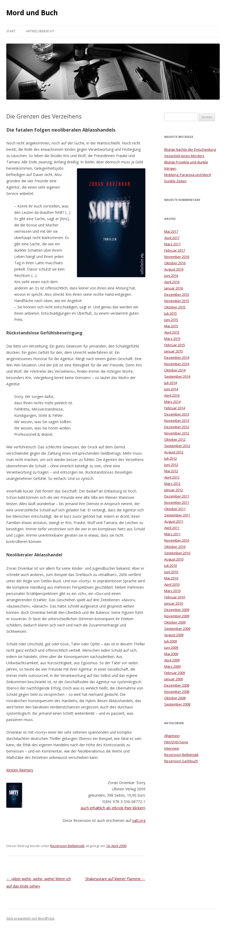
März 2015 (172, 338)
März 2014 (172, 401)
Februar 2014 (174, 408)
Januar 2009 (173, 679)
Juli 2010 (170, 565)
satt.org (138, 820)
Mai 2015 (171, 326)
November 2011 (176, 502)
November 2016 (176, 256)
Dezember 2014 (176, 357)
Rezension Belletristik (67, 845)
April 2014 (171, 395)
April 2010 (171, 584)
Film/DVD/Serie (176, 742)
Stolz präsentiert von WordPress (30, 918)
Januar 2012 (173, 490)
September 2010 (177, 553)
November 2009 (176, 616)
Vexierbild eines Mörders (184, 155)
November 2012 (176, 433)
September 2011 (177, 515)
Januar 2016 (173, 288)
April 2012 (171, 477)
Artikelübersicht (40, 31)
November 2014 (176, 363)
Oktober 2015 (175, 307)
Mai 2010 (171, 578)
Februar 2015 (174, 345)
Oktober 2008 (175, 698)
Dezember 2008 (176, 685)
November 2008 (176, 691)
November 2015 (176, 300)
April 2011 (171, 527)
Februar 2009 (174, 672)
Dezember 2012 (176, 426)
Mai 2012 (171, 471)
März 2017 (172, 244)
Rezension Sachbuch (181, 761)
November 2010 (176, 540)
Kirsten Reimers (19, 770)
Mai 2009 (171, 653)
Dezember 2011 (176, 496)
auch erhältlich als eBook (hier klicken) (113, 807)
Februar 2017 (174, 250)
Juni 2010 (171, 571)
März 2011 (172, 534)
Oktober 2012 (175, 439)
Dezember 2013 (176, 414)
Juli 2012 (170, 458)
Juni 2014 (171, 389)
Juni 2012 (171, 464)
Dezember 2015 (176, 294)
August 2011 (173, 521)
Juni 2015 (171, 319)
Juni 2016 (171, 275)
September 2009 (177, 628)
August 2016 (173, 269)
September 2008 (177, 704)
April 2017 (171, 237)
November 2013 (176, 420)
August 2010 (173, 559)
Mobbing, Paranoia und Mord (187, 174)
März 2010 (172, 590)
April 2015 (171, 332)
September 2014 (177, 376)
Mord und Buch (32, 12)
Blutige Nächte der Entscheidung (190, 149)
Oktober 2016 (175, 263)
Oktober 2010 (175, 546)
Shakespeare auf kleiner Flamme (115, 878)
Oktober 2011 (175, 508)
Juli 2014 (170, 382)
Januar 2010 (173, 603)
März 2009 (172, 666)
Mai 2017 (171, 231)
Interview (171, 748)
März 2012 (172, 483)
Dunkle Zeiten (175, 181)
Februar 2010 (174, 597)
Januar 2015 (173, 351)
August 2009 (173, 635)
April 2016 (171, 281)
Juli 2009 (170, 641)
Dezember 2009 (176, 609)
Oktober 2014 (175, 370)
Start (11, 31)
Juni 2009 (171, 647)
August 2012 (173, 452)
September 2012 (177, 445)
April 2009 (171, 660)
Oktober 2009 (175, 622)
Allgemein (172, 735)
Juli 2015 (170, 313)
